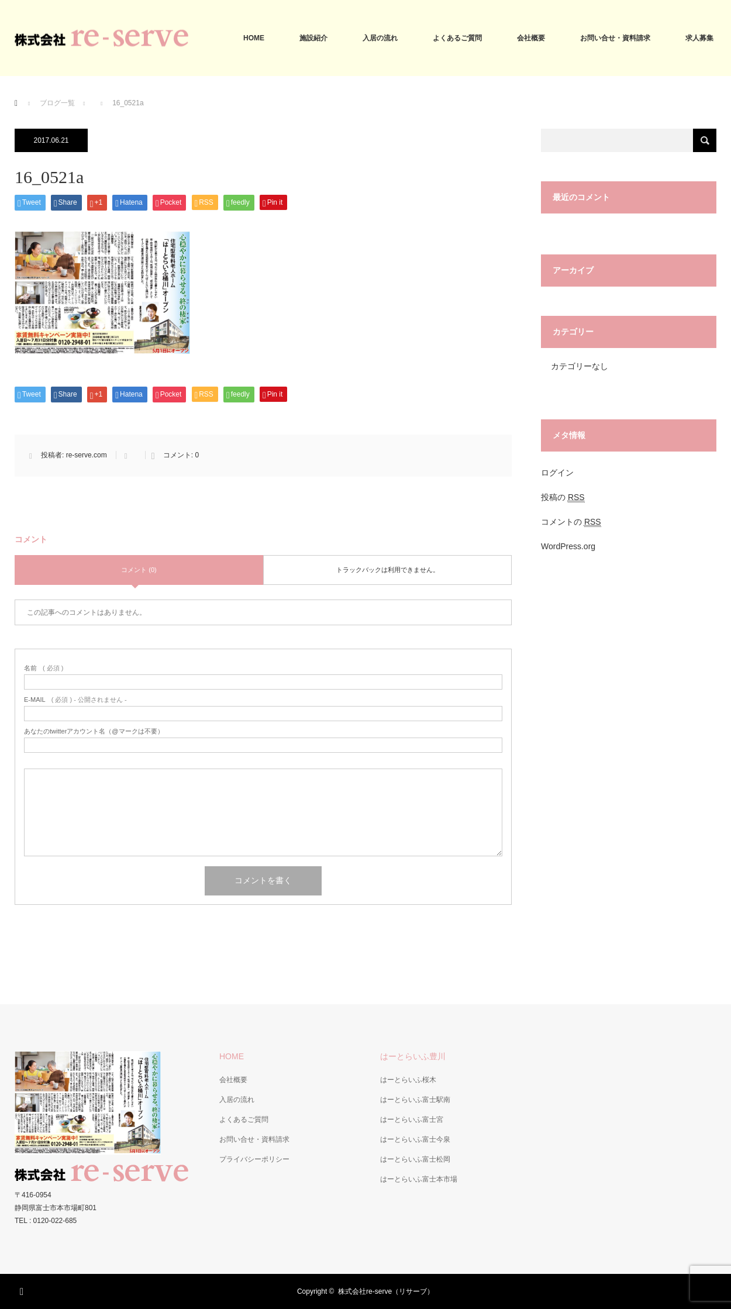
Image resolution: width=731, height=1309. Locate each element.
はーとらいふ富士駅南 (415, 1100)
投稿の (563, 497)
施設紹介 (313, 38)
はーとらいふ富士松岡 (415, 1159)
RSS (23, 1289)
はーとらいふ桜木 (408, 1080)
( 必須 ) (43, 668)
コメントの (571, 522)
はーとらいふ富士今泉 (415, 1139)
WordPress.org (568, 546)
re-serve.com (86, 455)
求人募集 (699, 38)
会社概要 (531, 38)
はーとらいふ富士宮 (411, 1119)
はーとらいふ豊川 (413, 1056)
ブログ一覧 (57, 103)
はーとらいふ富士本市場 (418, 1179)
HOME (253, 38)
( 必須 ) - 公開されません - (75, 700)
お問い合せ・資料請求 (615, 38)
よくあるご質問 (457, 38)
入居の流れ (380, 38)
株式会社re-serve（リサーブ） (386, 1291)
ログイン (557, 472)
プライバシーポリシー (254, 1159)
